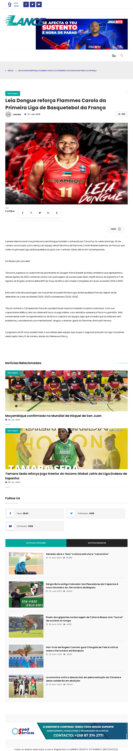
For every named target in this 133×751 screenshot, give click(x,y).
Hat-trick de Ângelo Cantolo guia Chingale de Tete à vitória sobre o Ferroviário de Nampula (82, 649)
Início (10, 70)
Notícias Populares (36, 543)
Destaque (12, 93)
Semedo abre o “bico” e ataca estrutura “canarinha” (77, 554)
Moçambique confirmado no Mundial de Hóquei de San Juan (53, 416)
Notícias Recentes (97, 543)
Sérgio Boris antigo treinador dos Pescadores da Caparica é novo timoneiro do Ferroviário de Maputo (82, 585)
